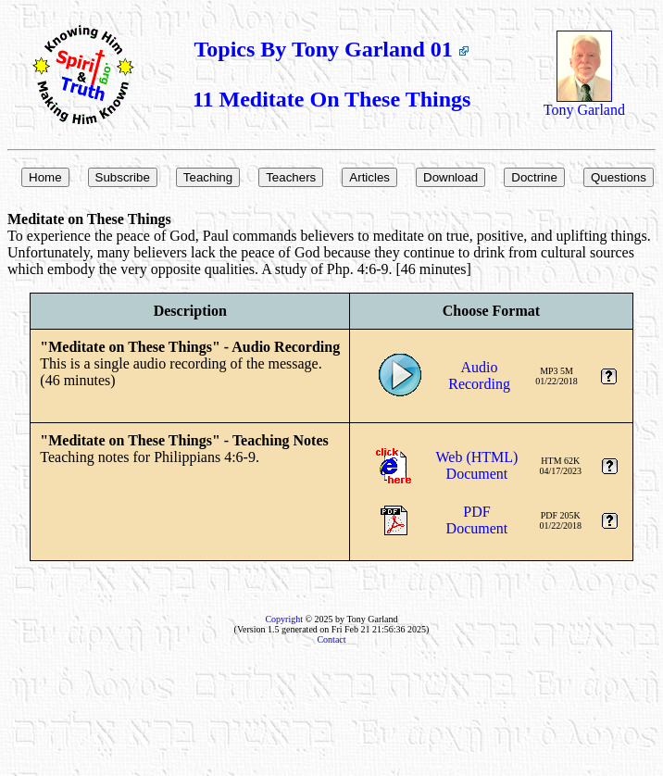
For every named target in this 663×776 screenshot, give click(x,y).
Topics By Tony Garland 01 (331, 49)
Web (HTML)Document (476, 465)
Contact (331, 639)
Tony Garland (584, 103)
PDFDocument (477, 520)
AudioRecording (479, 375)
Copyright (284, 619)
